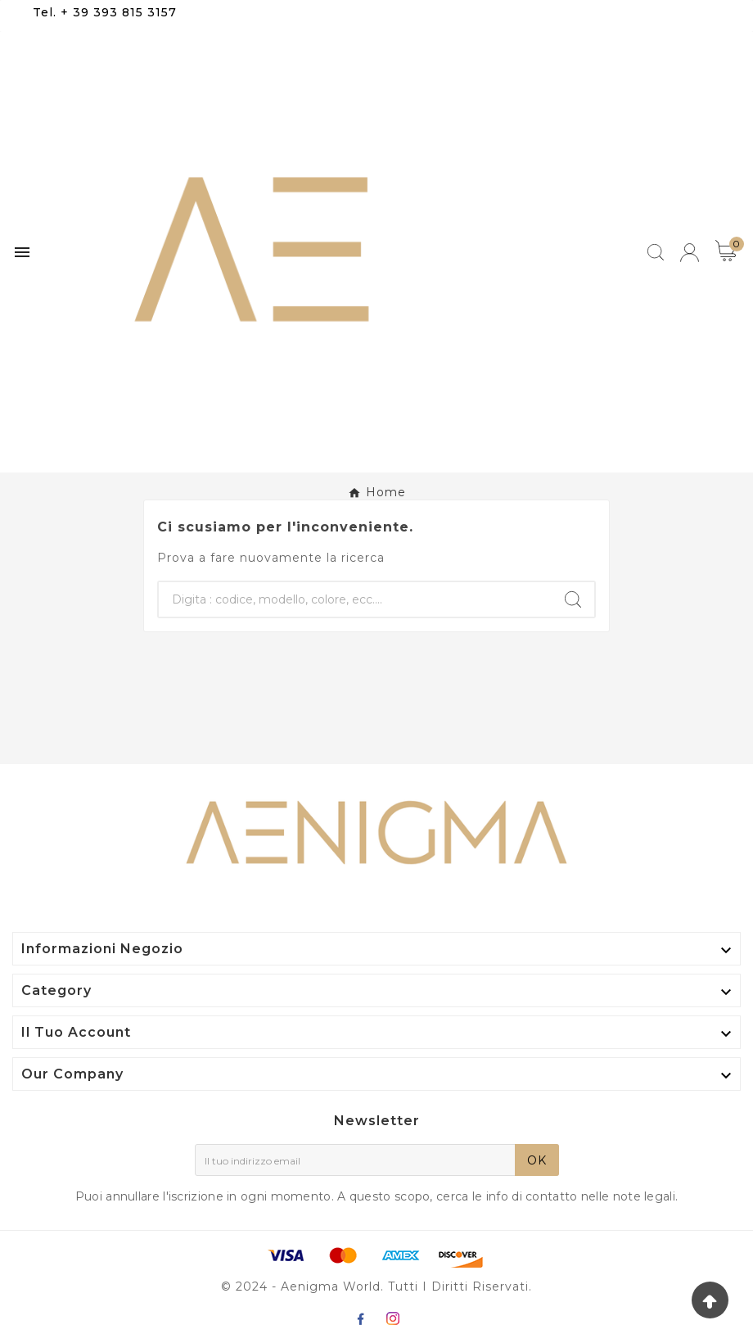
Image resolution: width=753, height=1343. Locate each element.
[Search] (573, 599)
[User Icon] (689, 252)
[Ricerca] (355, 599)
